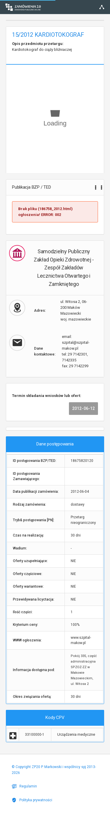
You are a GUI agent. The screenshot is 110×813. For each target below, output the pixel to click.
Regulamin (24, 786)
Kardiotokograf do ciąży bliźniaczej (42, 46)
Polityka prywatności (32, 800)
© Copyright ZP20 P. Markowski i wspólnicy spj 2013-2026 (54, 770)
